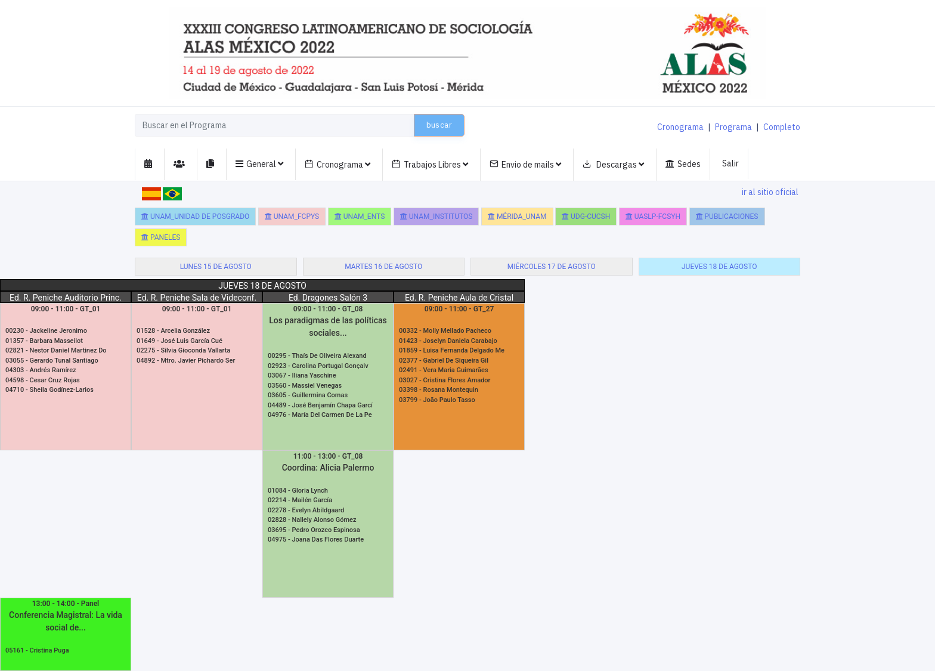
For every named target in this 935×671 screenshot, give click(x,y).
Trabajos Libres (430, 164)
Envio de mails (525, 164)
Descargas (613, 164)
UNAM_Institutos (436, 216)
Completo (781, 127)
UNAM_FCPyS (292, 216)
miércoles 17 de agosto (551, 266)
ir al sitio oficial (770, 192)
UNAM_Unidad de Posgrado (195, 216)
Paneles (160, 237)
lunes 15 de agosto (216, 266)
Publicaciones (727, 216)
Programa (733, 127)
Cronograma (680, 127)
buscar (439, 125)
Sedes (683, 164)
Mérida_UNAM (517, 216)
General (259, 164)
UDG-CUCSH (586, 216)
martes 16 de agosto (383, 266)
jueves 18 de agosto (719, 266)
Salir (730, 163)
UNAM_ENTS (360, 216)
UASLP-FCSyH (653, 216)
